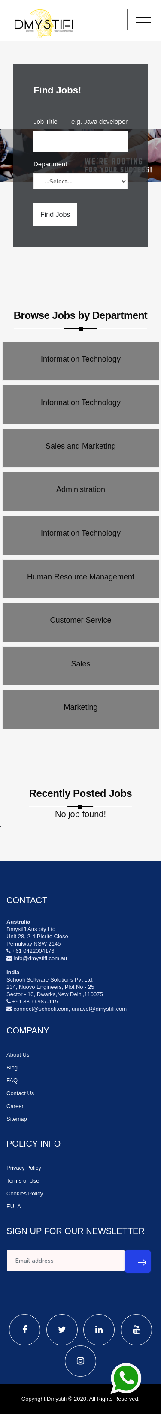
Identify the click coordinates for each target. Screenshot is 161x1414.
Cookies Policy (24, 1193)
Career (15, 1106)
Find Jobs (55, 214)
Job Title (45, 121)
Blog (12, 1067)
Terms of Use (22, 1180)
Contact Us (20, 1093)
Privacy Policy (23, 1168)
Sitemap (16, 1119)
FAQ (12, 1080)
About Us (17, 1054)
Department (50, 164)
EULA (13, 1206)
